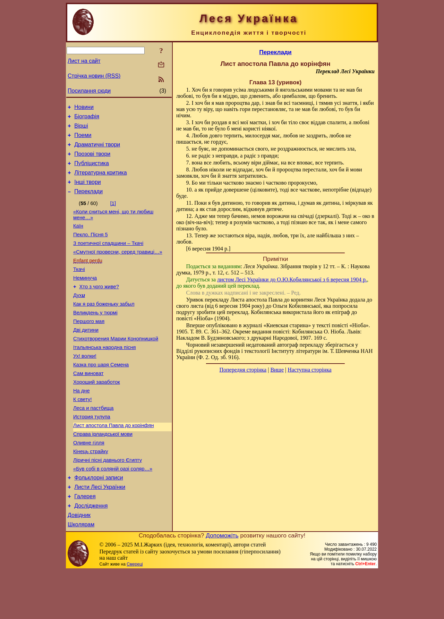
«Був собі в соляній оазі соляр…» (112, 510)
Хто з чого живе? (99, 306)
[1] (113, 214)
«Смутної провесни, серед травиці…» (117, 267)
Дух (79, 316)
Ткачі (79, 287)
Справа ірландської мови (103, 471)
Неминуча (85, 296)
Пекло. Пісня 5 (90, 248)
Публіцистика (91, 170)
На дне (81, 423)
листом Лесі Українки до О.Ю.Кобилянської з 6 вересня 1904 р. (292, 279)
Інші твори (87, 191)
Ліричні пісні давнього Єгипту (107, 500)
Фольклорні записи (98, 520)
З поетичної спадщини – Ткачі (108, 258)
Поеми (82, 139)
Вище (277, 370)
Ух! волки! (84, 384)
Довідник (79, 562)
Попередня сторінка (242, 370)
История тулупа (91, 452)
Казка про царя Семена (101, 394)
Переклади (88, 202)
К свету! (82, 432)
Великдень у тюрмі (95, 335)
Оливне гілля (88, 481)
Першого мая (88, 345)
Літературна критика (100, 181)
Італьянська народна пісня (104, 374)
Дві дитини (86, 355)
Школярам (81, 572)
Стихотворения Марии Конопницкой (115, 364)
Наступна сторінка (309, 370)
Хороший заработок (96, 413)
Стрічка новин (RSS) (94, 76)
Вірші (81, 129)
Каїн (78, 238)
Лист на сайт (84, 61)
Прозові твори (92, 160)
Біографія (86, 118)
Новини (84, 108)
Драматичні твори (97, 150)
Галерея (84, 541)
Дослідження (91, 551)
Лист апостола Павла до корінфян (113, 462)
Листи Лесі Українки (99, 531)
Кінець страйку (90, 491)
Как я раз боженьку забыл (104, 326)
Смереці (135, 612)
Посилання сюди (89, 91)
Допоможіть (222, 583)
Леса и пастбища (93, 442)
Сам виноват (88, 403)
